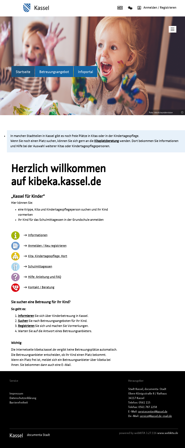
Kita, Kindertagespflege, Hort (47, 256)
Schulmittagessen (40, 266)
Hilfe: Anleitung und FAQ (44, 277)
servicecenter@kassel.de (152, 411)
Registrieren (26, 326)
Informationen (37, 235)
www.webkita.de (167, 433)
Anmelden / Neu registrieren (47, 245)
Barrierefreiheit (19, 402)
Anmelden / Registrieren (155, 8)
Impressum (16, 393)
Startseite (23, 72)
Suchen (23, 321)
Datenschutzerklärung (23, 398)
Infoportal (85, 72)
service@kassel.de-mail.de (156, 416)
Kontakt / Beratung (41, 287)
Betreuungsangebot (54, 72)
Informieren (26, 316)
